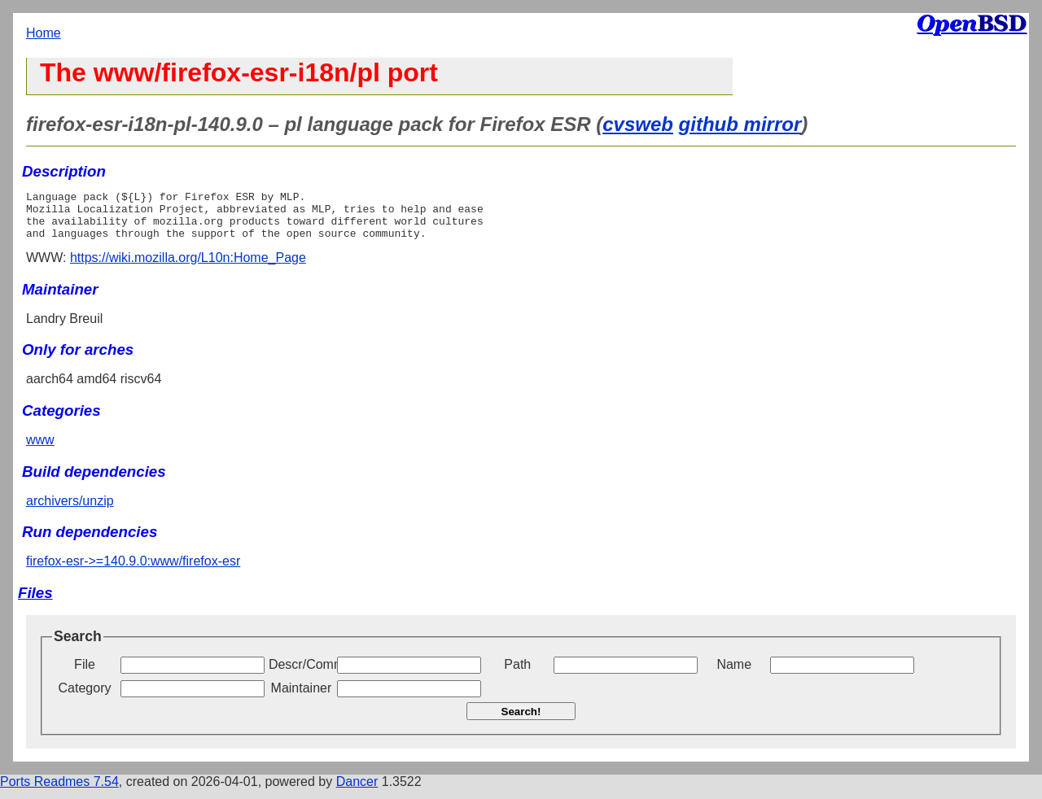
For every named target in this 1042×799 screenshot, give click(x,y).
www (40, 449)
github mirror (740, 124)
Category (85, 698)
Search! (521, 721)
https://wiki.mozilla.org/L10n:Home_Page (188, 267)
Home (43, 33)
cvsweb (637, 124)
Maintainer (301, 698)
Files (35, 602)
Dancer (357, 791)
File (84, 674)
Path (517, 674)
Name (733, 674)
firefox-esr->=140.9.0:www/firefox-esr (133, 571)
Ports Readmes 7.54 (59, 791)
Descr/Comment (301, 674)
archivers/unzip (70, 510)
